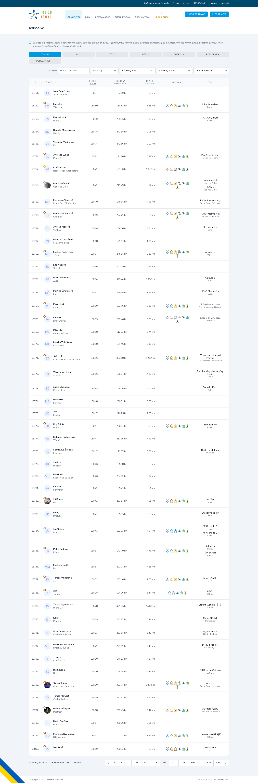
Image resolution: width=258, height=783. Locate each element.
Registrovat (196, 14)
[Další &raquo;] (226, 763)
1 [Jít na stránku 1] (114, 762)
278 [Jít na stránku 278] (183, 762)
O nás (176, 3)
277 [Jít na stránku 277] (174, 762)
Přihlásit (219, 14)
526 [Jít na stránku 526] (209, 762)
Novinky (213, 3)
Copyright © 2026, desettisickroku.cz (46, 779)
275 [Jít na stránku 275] (155, 762)
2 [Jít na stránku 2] (121, 762)
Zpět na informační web (156, 3)
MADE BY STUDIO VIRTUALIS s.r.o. (213, 779)
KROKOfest (199, 3)
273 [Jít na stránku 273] (136, 762)
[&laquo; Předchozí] (108, 763)
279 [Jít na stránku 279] (192, 762)
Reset (53, 70)
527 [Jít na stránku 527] (218, 762)
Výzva (186, 3)
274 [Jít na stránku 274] (146, 762)
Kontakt (225, 3)
